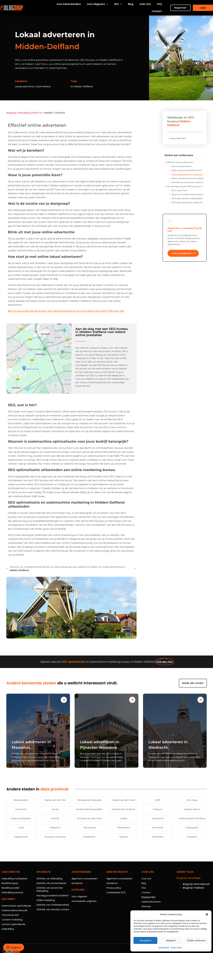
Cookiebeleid (163, 947)
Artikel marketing (46, 900)
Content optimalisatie (13, 924)
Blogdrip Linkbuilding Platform (24, 113)
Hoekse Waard (192, 809)
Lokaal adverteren (25, 86)
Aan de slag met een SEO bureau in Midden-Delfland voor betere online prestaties (186, 186)
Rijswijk (123, 836)
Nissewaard (123, 827)
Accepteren (145, 940)
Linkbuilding (8, 928)
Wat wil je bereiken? (182, 166)
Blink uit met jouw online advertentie (188, 178)
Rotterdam (158, 836)
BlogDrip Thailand (193, 888)
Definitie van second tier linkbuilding (50, 889)
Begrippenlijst (148, 897)
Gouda (55, 809)
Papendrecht (21, 836)
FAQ (159, 4)
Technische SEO (10, 915)
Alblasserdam (21, 800)
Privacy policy (113, 887)
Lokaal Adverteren (151, 901)
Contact (157, 11)
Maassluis (55, 827)
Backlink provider (10, 887)
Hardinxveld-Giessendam (89, 809)
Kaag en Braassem (21, 818)
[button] (206, 914)
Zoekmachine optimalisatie (16, 905)
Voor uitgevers (97, 4)
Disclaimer (77, 883)
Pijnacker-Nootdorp (55, 836)
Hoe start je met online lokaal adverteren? (188, 182)
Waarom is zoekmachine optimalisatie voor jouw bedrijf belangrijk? (188, 194)
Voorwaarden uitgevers (84, 901)
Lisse (21, 827)
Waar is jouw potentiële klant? (187, 170)
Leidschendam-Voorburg (191, 818)
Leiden (123, 818)
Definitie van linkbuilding (49, 878)
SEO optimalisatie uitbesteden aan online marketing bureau (188, 198)
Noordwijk (157, 827)
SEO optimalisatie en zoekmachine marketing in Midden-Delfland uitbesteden (188, 202)
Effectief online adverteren (180, 162)
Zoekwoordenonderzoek (14, 910)
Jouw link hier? (178, 138)
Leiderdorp (158, 818)
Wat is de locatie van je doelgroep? (188, 174)
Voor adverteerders (69, 4)
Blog (130, 4)
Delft (157, 800)
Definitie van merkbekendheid (53, 904)
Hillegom (158, 809)
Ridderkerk (89, 836)
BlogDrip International (196, 884)
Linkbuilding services (12, 892)
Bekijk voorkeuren (196, 940)
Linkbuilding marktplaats (14, 878)
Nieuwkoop (89, 827)
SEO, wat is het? (179, 190)
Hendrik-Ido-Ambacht (123, 809)
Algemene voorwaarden (84, 878)
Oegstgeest (192, 827)
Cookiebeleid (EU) (116, 892)
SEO (118, 4)
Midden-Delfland (83, 86)
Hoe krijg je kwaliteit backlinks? (53, 895)
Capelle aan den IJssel (123, 800)
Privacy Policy (176, 947)
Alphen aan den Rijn (55, 800)
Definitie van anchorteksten (52, 883)
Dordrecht (21, 809)
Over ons (145, 4)
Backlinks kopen (10, 883)
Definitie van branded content (53, 909)
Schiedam (191, 836)
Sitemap (146, 906)
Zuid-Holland (43, 86)
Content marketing (12, 919)
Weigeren (171, 940)
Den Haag (191, 800)
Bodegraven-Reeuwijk (89, 800)
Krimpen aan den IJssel (89, 818)
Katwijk (55, 818)
